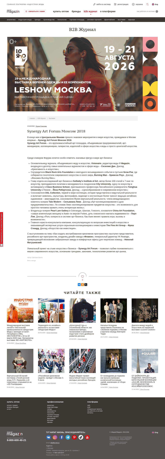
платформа (92, 402)
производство (49, 20)
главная (32, 118)
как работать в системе (95, 411)
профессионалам (55, 402)
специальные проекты (94, 409)
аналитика (11, 20)
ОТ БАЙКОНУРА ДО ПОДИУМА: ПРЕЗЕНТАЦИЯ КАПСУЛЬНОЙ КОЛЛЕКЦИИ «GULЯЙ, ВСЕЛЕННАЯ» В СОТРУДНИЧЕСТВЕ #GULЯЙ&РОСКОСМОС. (144, 381)
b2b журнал (90, 11)
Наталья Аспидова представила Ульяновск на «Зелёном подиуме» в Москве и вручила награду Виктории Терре (113, 329)
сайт (88, 405)
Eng (156, 4)
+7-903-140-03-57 (58, 453)
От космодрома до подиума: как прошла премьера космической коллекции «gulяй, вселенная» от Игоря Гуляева (112, 380)
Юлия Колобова (21, 343)
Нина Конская (82, 339)
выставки (121, 20)
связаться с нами (36, 11)
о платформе (108, 11)
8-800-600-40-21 (16, 440)
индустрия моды (25, 20)
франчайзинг (109, 20)
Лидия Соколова (41, 126)
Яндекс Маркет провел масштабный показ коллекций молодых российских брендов (82, 378)
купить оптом (61, 11)
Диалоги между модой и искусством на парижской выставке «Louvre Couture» (143, 327)
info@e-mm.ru (54, 443)
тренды (38, 20)
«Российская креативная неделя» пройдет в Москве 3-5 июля (51, 378)
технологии (62, 20)
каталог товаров (12, 405)
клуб (88, 407)
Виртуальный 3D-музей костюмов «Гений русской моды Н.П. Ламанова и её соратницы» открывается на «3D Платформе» (19, 380)
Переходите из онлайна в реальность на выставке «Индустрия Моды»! (49, 327)
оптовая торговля (94, 20)
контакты (90, 413)
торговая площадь (76, 20)
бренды (76, 11)
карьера (131, 20)
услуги (9, 409)
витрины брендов (12, 407)
